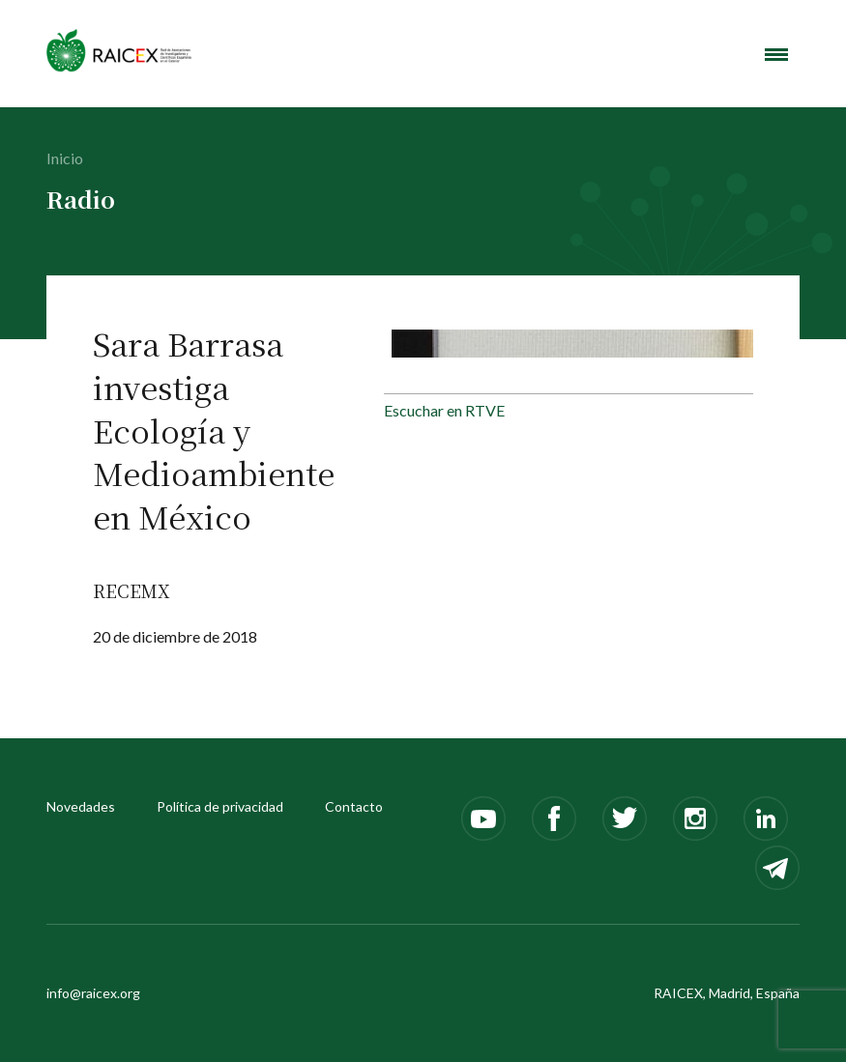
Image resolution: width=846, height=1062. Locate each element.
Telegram (777, 868)
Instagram (695, 818)
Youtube (483, 818)
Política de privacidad (220, 806)
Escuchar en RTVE (444, 410)
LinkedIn (766, 818)
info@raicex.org (93, 993)
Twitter (624, 818)
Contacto (354, 806)
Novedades (80, 806)
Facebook (554, 818)
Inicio (64, 158)
